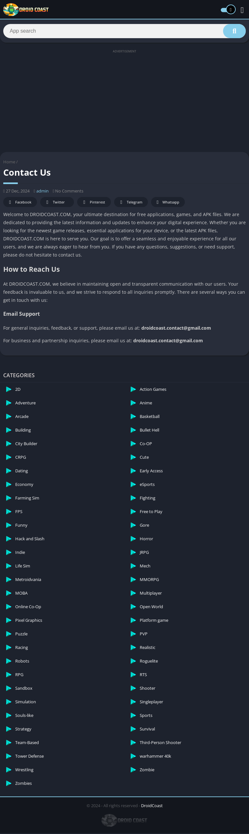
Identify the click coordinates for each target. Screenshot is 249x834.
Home (9, 163)
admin (42, 192)
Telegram (130, 203)
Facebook (19, 203)
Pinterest (93, 203)
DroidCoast (152, 806)
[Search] (124, 31)
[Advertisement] (124, 101)
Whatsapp (167, 203)
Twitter (54, 203)
